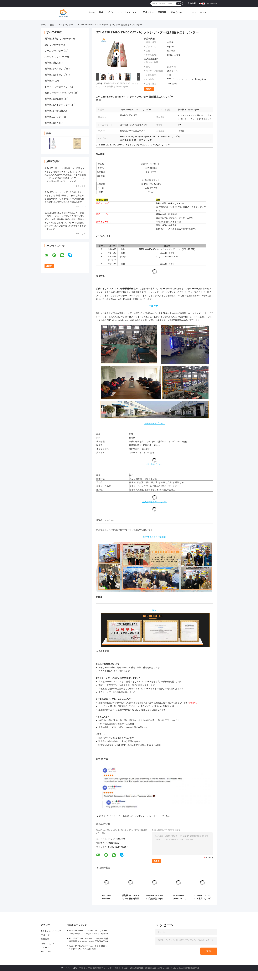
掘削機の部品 (52, 62)
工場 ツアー (148, 12)
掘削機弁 (49, 80)
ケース (203, 12)
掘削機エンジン (53, 116)
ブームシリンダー (54, 50)
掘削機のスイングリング (57, 104)
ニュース (192, 12)
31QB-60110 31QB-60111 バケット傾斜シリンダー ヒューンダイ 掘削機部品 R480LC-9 (178, 897)
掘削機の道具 (52, 122)
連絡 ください (177, 12)
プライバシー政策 (69, 968)
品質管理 (162, 12)
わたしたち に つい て (128, 12)
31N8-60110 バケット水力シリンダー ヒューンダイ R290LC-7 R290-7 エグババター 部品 (202, 897)
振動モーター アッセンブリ (59, 92)
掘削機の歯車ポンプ (55, 74)
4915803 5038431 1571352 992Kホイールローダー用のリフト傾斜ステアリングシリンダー (88, 932)
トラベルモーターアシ (56, 86)
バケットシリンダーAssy (158, 816)
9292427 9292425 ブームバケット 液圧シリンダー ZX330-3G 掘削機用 (88, 947)
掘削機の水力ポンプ (55, 68)
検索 (179, 3)
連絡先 (149, 89)
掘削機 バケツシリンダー (134, 816)
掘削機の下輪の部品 (55, 110)
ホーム (92, 12)
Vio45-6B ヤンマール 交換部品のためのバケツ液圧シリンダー (154, 897)
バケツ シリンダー (64, 24)
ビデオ (111, 12)
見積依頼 (192, 3)
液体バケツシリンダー (111, 816)
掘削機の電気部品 (54, 98)
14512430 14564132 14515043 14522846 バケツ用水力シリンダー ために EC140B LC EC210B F (106, 897)
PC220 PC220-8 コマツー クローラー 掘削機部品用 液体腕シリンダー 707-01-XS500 (88, 940)
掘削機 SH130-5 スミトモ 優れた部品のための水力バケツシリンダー (130, 897)
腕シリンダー (52, 44)
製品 (101, 12)
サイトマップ (47, 951)
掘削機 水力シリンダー (57, 38)
